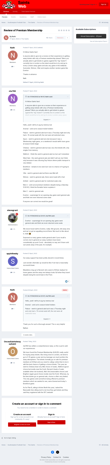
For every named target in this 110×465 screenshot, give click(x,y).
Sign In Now (51, 422)
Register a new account (22, 424)
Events (13, 17)
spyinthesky (12, 253)
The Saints (25, 39)
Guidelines (23, 17)
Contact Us (57, 457)
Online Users (41, 17)
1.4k (13, 363)
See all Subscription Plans (98, 41)
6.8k (13, 110)
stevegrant (12, 210)
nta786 (12, 91)
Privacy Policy (46, 457)
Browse (6, 12)
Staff (32, 17)
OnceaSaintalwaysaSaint (12, 342)
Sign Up (103, 4)
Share (49, 38)
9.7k (13, 229)
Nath (14, 36)
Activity (15, 11)
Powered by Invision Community (55, 462)
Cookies (66, 457)
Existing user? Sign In (88, 4)
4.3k (13, 272)
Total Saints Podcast (28, 11)
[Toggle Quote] (26, 96)
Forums (4, 17)
